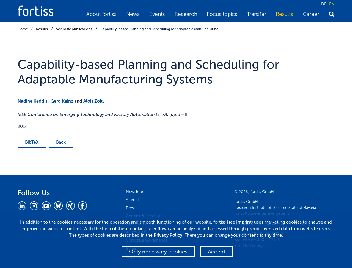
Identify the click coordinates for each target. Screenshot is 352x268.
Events (157, 14)
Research (186, 14)
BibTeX (32, 142)
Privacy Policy (168, 235)
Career (311, 14)
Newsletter (136, 191)
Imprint (244, 222)
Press (130, 207)
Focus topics (222, 14)
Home (23, 29)
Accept (217, 252)
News (133, 14)
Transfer (256, 14)
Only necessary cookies (158, 252)
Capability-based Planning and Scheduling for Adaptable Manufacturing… (160, 29)
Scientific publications (74, 29)
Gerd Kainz (62, 101)
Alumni (132, 199)
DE (323, 3)
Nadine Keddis (32, 101)
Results (284, 14)
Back (61, 142)
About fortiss (101, 14)
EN (331, 3)
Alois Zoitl (93, 101)
